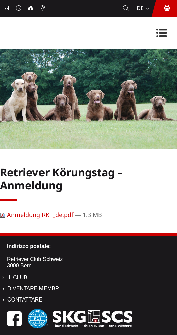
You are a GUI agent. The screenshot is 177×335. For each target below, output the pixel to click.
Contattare (24, 300)
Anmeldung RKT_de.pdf (37, 215)
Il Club (17, 277)
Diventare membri (34, 288)
